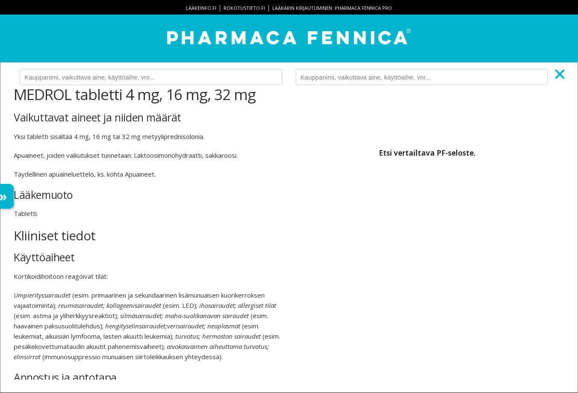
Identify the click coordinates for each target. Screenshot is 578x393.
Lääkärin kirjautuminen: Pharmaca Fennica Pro (332, 8)
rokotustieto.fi (244, 8)
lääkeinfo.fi (201, 8)
